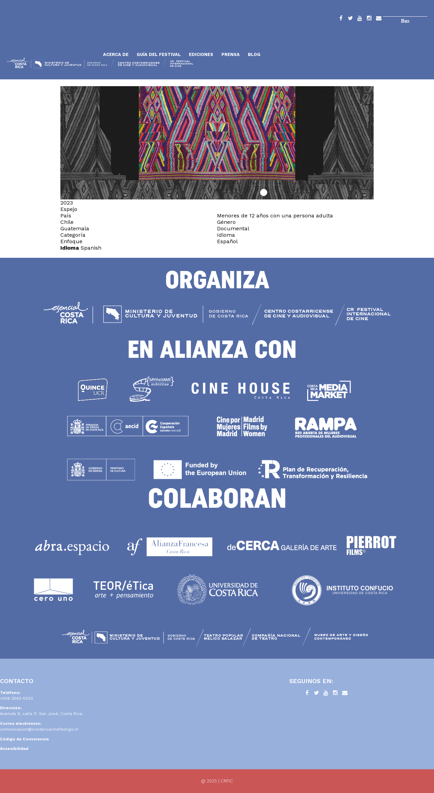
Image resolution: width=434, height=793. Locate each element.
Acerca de (116, 54)
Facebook (341, 19)
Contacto (379, 19)
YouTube (360, 19)
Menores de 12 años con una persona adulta (275, 215)
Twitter (350, 19)
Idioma (69, 248)
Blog (254, 54)
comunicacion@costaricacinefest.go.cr (39, 729)
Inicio (52, 38)
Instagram (369, 19)
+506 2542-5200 (16, 698)
